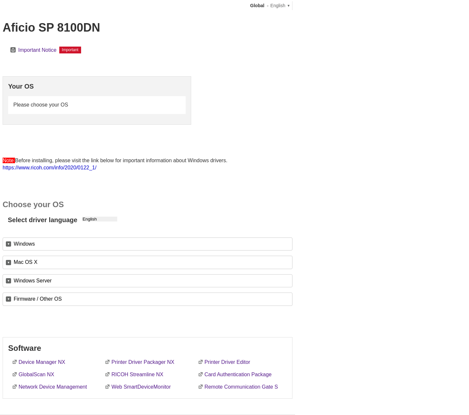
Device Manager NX (42, 362)
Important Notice (37, 50)
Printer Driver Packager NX (142, 362)
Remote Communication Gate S (241, 387)
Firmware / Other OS (38, 299)
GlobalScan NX (36, 374)
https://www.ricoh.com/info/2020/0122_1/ (49, 167)
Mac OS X (25, 262)
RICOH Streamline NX (137, 374)
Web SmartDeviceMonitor (141, 387)
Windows (24, 244)
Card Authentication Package (238, 374)
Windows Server (32, 280)
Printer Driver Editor (227, 362)
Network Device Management (53, 387)
